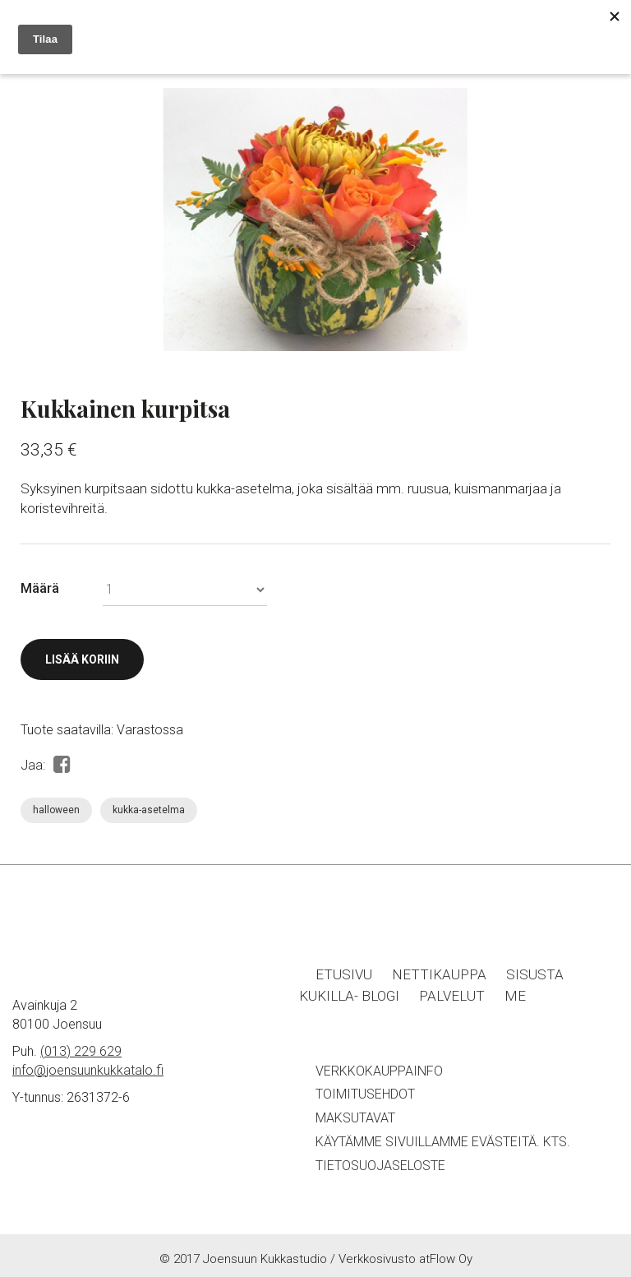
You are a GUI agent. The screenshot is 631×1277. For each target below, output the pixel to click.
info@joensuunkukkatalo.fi (88, 1070)
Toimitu (341, 1094)
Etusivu (344, 974)
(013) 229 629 (81, 1051)
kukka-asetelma (149, 810)
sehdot (390, 1094)
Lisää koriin (82, 659)
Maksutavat (355, 1118)
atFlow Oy (445, 1259)
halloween (56, 810)
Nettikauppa (439, 974)
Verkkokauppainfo (379, 1071)
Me (515, 996)
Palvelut (452, 996)
